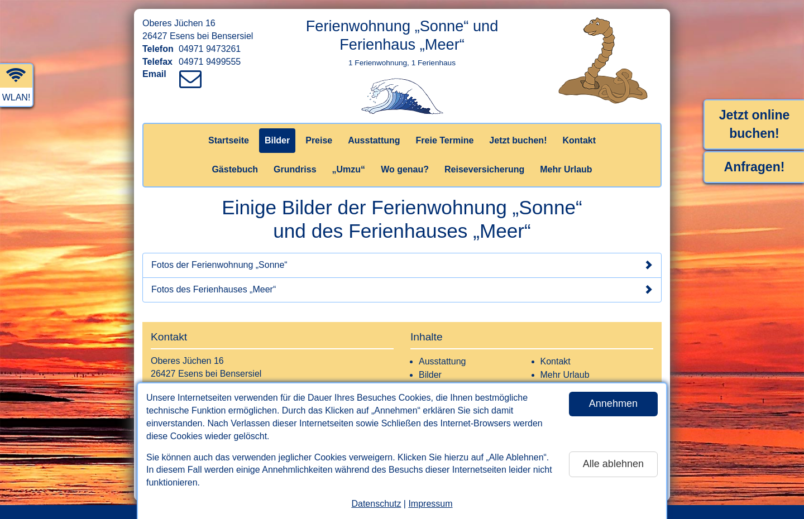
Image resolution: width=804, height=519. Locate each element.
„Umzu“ (349, 169)
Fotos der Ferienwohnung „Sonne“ (402, 265)
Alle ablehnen (613, 463)
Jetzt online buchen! (754, 124)
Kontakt (579, 140)
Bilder (277, 140)
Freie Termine (445, 140)
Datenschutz (376, 503)
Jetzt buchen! (518, 140)
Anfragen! (754, 167)
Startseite (228, 140)
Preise (318, 140)
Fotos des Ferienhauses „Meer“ (402, 289)
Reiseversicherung (484, 169)
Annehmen (613, 403)
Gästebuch (235, 169)
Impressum (430, 503)
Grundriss (295, 169)
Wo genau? (405, 169)
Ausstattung (374, 140)
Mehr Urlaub (566, 169)
